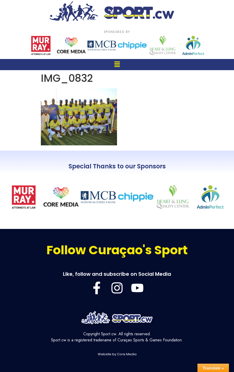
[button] (117, 64)
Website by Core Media (117, 354)
